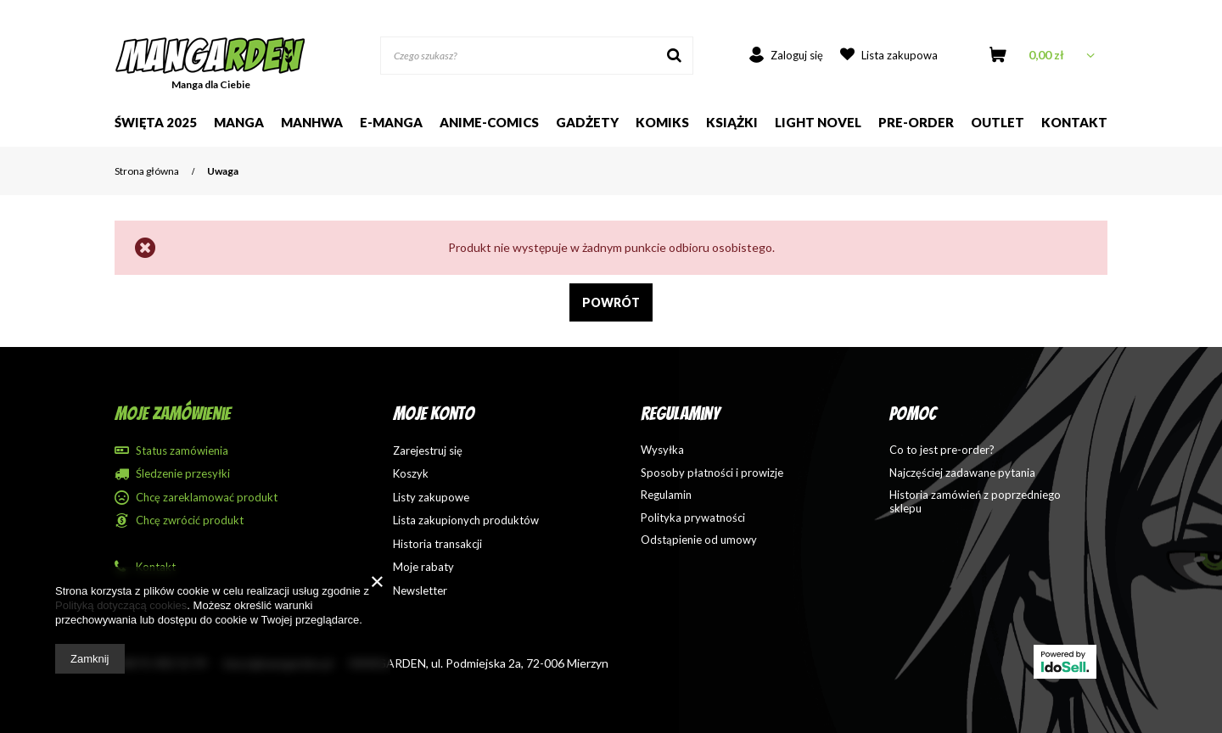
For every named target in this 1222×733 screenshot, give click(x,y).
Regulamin (666, 495)
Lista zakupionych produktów (466, 520)
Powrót (611, 302)
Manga (239, 122)
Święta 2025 (156, 122)
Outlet (997, 122)
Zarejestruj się (427, 451)
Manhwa (312, 122)
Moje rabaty (423, 567)
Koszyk (411, 473)
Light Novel (818, 122)
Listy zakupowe (431, 497)
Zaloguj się (797, 55)
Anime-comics (489, 122)
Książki (732, 122)
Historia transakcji (437, 544)
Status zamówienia (182, 451)
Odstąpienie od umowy (699, 540)
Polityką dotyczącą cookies (121, 605)
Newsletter (420, 591)
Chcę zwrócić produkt (190, 520)
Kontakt (1074, 122)
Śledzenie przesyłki (183, 473)
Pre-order (916, 122)
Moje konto (433, 413)
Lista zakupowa (899, 55)
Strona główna (147, 171)
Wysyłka (662, 450)
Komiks (662, 122)
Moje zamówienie (173, 413)
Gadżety (587, 122)
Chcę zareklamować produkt (206, 497)
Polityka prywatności (693, 518)
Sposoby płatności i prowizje (712, 473)
